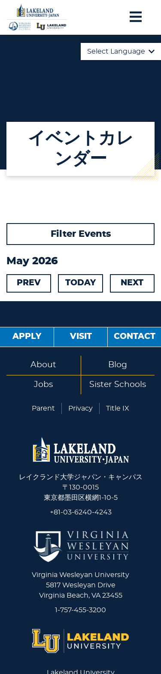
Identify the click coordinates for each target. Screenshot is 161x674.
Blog (117, 365)
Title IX (117, 408)
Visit (81, 336)
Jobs (43, 385)
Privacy (80, 408)
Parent (43, 408)
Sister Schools (117, 385)
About (43, 365)
